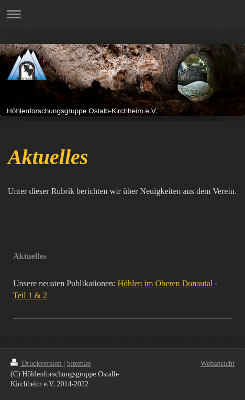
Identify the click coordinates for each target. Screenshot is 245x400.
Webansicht (218, 363)
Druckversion (36, 363)
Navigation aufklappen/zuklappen (122, 14)
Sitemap (79, 363)
